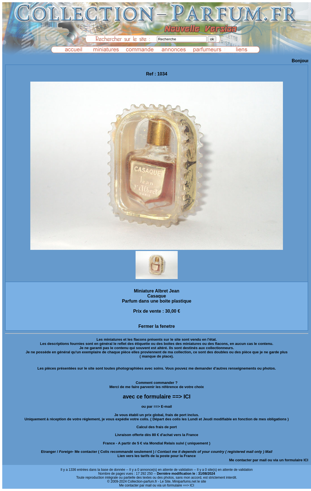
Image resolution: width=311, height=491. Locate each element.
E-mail (166, 406)
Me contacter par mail (248, 460)
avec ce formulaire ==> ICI (156, 396)
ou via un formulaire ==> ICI (173, 485)
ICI (305, 460)
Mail (268, 451)
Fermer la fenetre (156, 326)
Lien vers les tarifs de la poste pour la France (157, 456)
